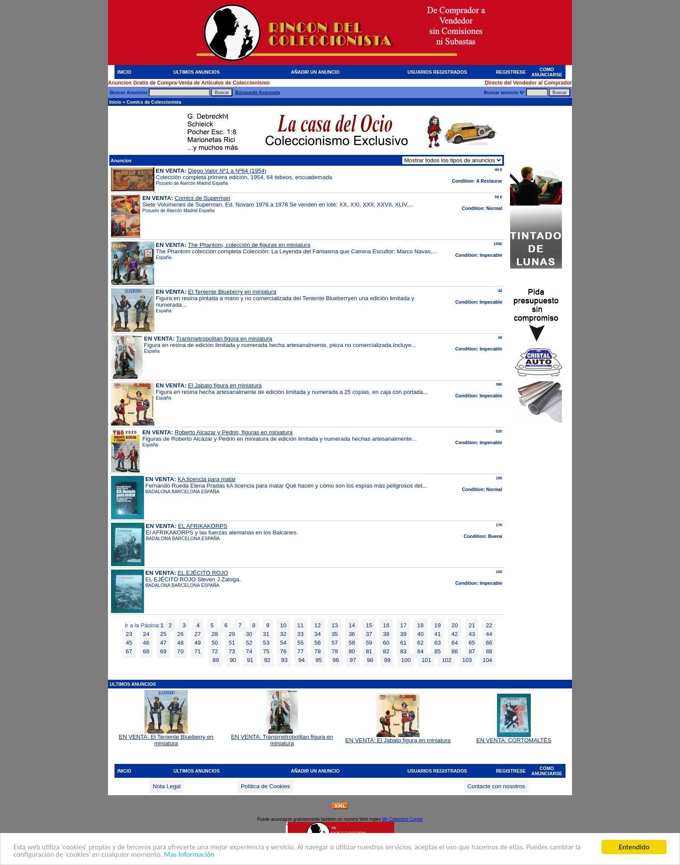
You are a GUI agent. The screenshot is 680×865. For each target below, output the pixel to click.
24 (146, 634)
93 (284, 660)
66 (489, 642)
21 (472, 625)
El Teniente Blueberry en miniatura (232, 291)
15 (369, 625)
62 (420, 642)
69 (163, 651)
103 (467, 660)
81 (369, 651)
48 (180, 642)
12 (317, 625)
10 (283, 625)
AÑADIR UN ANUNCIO (315, 72)
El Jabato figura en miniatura (225, 385)
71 (197, 651)
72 (215, 651)
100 (406, 660)
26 (180, 634)
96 (336, 660)
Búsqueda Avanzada (257, 92)
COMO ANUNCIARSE (546, 72)
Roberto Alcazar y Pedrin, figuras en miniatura (234, 432)
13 (334, 625)
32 (283, 634)
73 (232, 651)
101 (426, 660)
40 (420, 634)
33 (300, 634)
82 (386, 651)
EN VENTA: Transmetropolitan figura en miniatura (282, 737)
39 (403, 634)
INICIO (124, 72)
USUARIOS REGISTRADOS (437, 72)
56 (317, 642)
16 (386, 625)
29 (232, 634)
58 (352, 642)
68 (146, 651)
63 (438, 642)
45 (129, 642)
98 (370, 660)
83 (403, 651)
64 (454, 642)
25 (163, 634)
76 (283, 651)
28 (215, 634)
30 (249, 634)
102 (446, 660)
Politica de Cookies (265, 786)
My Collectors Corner (402, 819)
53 (266, 642)
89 (215, 660)
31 (266, 634)
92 (267, 660)
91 (250, 660)
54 (283, 642)
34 (317, 634)
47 (163, 642)
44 (489, 634)
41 (438, 634)
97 (353, 660)
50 (215, 642)
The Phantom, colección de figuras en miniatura (249, 245)
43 (472, 634)
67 (129, 651)
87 (472, 651)
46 (146, 642)
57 (334, 642)
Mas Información (189, 854)
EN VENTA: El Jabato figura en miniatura (398, 738)
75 (266, 651)
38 (386, 634)
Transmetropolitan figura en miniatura (224, 338)
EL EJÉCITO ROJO (203, 573)
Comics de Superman (202, 198)
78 (317, 651)
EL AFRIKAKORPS (203, 526)
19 (438, 625)
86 (454, 651)
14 (352, 625)
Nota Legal (166, 786)
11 (300, 625)
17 (403, 625)
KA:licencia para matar (207, 479)
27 (197, 634)
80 (352, 651)
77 (300, 651)
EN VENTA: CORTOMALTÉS (513, 738)
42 (454, 634)
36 (352, 634)
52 (249, 642)
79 (334, 651)
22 (489, 625)
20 (454, 625)
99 (387, 660)
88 (489, 651)
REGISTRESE (511, 72)
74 (249, 651)
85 (438, 651)
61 (403, 642)
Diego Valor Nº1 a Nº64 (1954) (227, 170)
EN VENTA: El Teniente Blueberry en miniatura (166, 737)
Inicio (115, 102)
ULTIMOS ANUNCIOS (196, 72)
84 (420, 651)
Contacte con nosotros (496, 786)
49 (197, 642)
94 (301, 660)
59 (369, 642)
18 (420, 625)
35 (334, 634)
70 (180, 651)
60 (386, 642)
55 (300, 642)
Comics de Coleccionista (154, 102)
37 (369, 634)
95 (318, 660)
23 (129, 634)
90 (233, 660)
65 (472, 642)
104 (487, 660)
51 (232, 642)
